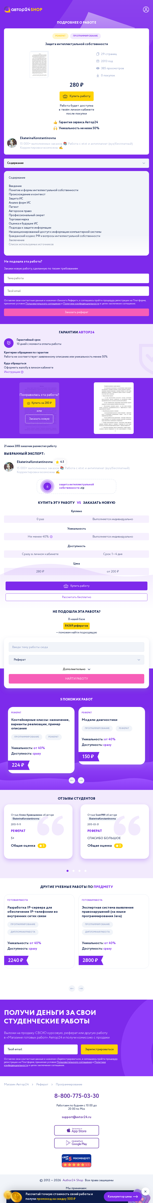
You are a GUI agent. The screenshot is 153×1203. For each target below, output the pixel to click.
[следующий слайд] (81, 780)
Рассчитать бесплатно (76, 597)
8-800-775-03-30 (76, 1096)
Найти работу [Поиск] (76, 679)
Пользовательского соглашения (43, 303)
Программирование (85, 36)
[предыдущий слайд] (72, 780)
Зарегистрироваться (99, 1049)
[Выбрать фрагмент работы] (76, 163)
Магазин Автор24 (16, 1085)
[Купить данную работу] (76, 486)
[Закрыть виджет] (145, 1191)
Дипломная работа (23, 932)
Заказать (76, 312)
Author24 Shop (73, 1180)
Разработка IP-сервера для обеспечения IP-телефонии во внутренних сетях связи (32, 912)
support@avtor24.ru (76, 1117)
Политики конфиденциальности (81, 303)
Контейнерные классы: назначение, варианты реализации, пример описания (40, 724)
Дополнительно (74, 669)
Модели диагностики (99, 719)
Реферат (60, 36)
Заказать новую (39, 419)
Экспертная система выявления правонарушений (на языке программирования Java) (107, 912)
